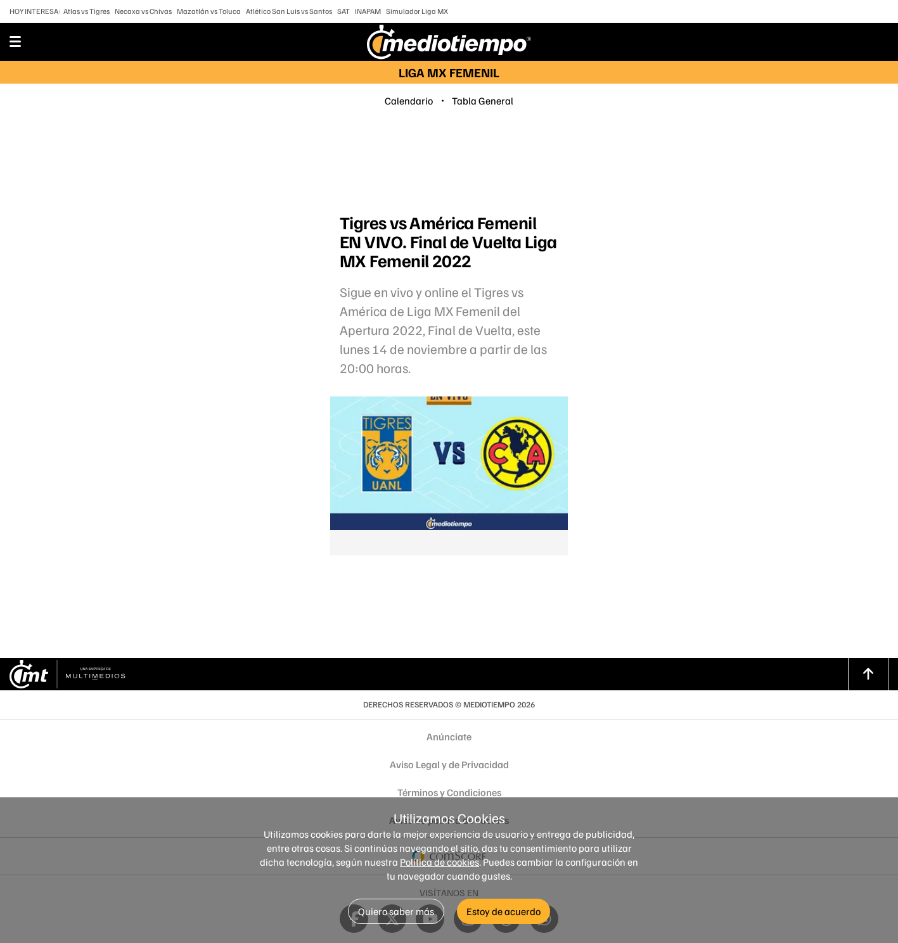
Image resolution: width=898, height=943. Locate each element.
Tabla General (482, 100)
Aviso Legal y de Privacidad (449, 764)
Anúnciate (449, 736)
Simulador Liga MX (417, 11)
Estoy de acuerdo (503, 911)
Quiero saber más (396, 911)
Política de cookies (439, 862)
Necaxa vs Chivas (143, 11)
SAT (343, 11)
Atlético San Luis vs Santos (289, 11)
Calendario (409, 100)
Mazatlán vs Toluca (209, 11)
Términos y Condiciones (449, 792)
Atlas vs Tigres (86, 11)
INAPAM (368, 11)
